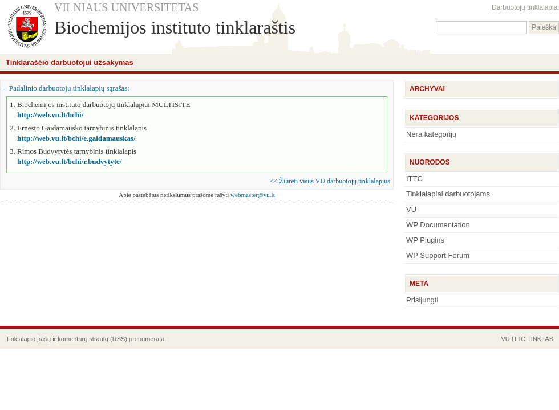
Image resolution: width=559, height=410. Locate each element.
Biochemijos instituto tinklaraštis (174, 27)
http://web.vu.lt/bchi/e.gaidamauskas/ (76, 138)
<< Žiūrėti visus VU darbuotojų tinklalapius (330, 181)
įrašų (44, 338)
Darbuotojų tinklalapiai (525, 7)
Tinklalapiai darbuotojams (448, 194)
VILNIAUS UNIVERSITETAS (126, 7)
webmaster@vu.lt (252, 194)
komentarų (72, 338)
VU (411, 209)
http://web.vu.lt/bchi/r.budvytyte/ (69, 161)
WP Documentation (438, 224)
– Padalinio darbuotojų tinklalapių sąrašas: (66, 88)
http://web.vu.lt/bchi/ (50, 114)
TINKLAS (540, 338)
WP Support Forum (437, 255)
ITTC (414, 178)
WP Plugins (425, 240)
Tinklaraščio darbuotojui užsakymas (69, 62)
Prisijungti (422, 300)
